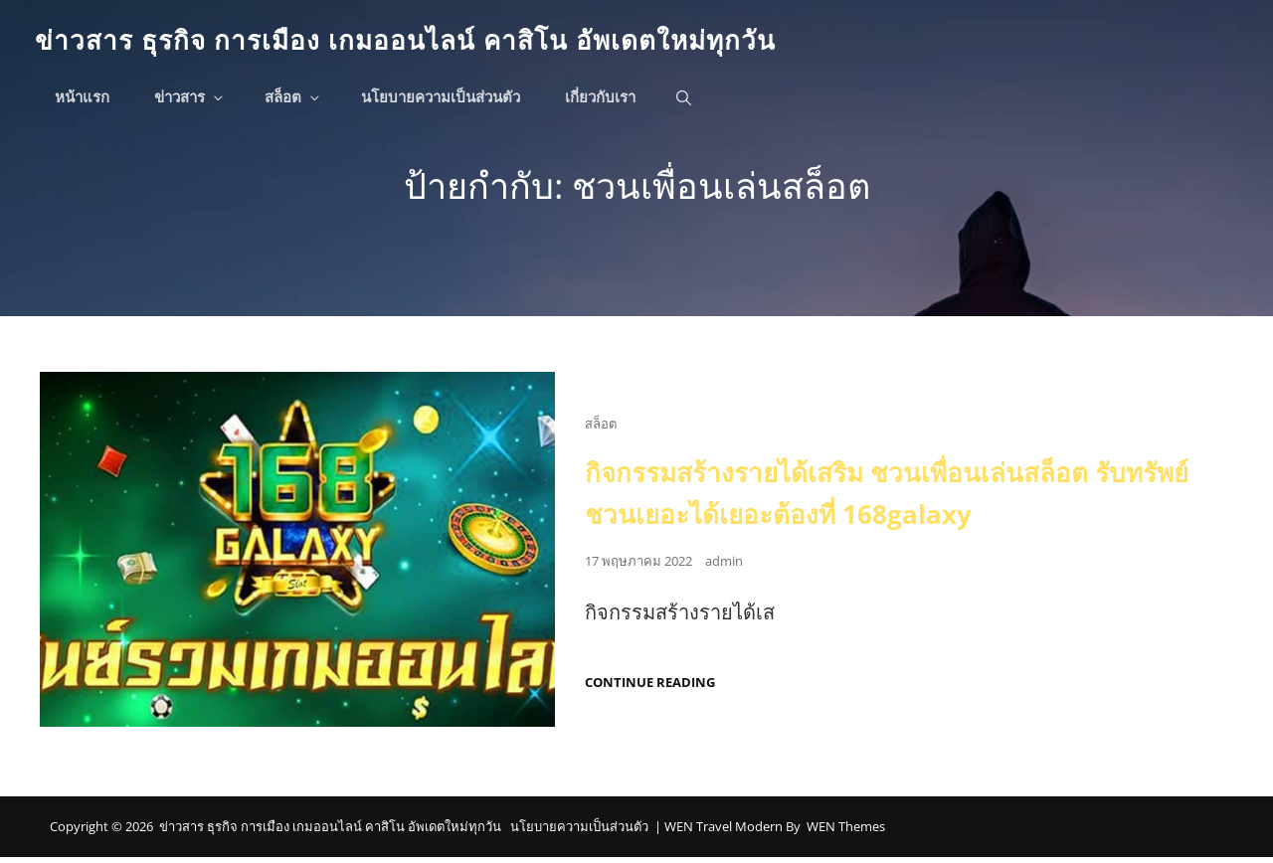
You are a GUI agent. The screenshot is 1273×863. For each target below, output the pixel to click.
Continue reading (650, 689)
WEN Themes (846, 833)
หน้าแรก (87, 100)
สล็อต (298, 100)
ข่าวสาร (195, 100)
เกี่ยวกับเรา (605, 100)
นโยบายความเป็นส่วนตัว (445, 100)
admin (724, 568)
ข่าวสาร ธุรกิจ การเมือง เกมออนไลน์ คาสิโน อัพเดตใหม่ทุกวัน (432, 42)
